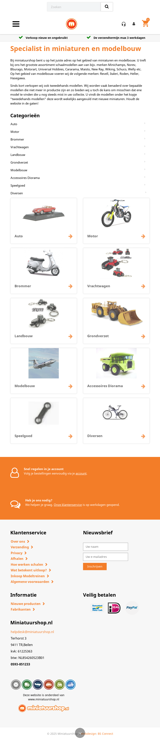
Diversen (17, 193)
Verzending (20, 547)
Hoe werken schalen (27, 564)
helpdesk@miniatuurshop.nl (32, 632)
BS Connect (105, 734)
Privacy (16, 553)
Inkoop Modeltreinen (28, 576)
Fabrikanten (21, 609)
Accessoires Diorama (25, 178)
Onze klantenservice (68, 505)
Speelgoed (18, 185)
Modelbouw (19, 170)
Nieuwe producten (26, 603)
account (81, 473)
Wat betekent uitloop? (29, 570)
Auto (14, 124)
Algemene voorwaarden (30, 581)
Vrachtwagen (20, 147)
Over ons (18, 541)
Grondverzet (19, 162)
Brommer (17, 139)
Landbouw (18, 155)
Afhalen (17, 558)
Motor (15, 132)
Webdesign (88, 734)
